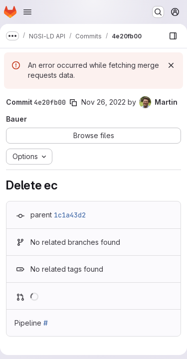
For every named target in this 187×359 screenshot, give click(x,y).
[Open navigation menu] (27, 12)
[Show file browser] (173, 36)
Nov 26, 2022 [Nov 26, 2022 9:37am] (103, 102)
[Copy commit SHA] (73, 103)
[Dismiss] (171, 65)
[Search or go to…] (158, 12)
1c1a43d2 (70, 214)
